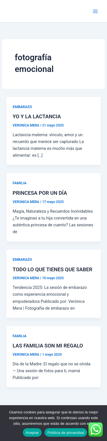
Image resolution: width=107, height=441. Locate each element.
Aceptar (32, 432)
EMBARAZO (22, 107)
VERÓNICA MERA (32, 11)
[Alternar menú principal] (95, 11)
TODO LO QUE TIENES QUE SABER (52, 269)
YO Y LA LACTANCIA (37, 116)
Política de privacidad (65, 432)
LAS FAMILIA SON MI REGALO (48, 346)
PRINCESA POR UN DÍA (40, 193)
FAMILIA (19, 183)
